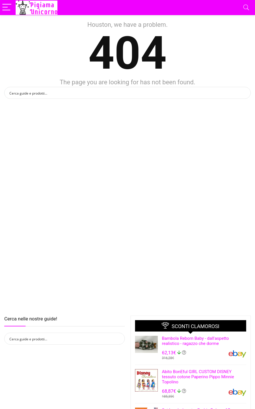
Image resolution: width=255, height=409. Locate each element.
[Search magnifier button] (245, 93)
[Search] (246, 7)
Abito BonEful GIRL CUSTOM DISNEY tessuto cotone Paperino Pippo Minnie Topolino (198, 377)
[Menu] (7, 7)
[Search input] (123, 93)
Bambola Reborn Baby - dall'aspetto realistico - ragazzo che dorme (195, 341)
